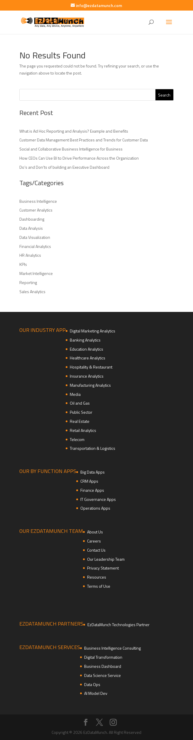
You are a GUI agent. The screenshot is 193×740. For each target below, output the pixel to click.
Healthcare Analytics (87, 358)
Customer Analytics (36, 210)
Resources (96, 577)
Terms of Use (98, 586)
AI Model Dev (95, 693)
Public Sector (81, 412)
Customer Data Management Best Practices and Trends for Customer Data (83, 140)
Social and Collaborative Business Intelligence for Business (71, 149)
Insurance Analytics (87, 376)
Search (164, 95)
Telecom (77, 439)
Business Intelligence (38, 201)
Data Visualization (34, 237)
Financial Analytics (35, 246)
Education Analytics (86, 349)
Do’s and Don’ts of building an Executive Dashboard (64, 167)
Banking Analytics (85, 340)
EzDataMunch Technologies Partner (118, 624)
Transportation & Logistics (92, 448)
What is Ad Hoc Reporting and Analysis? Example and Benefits (73, 131)
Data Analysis (31, 228)
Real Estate (79, 421)
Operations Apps (95, 508)
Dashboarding (31, 219)
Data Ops (92, 684)
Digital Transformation (103, 657)
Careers (94, 541)
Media (75, 394)
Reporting (28, 282)
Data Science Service (102, 675)
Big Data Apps (92, 472)
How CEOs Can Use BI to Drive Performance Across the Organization (79, 158)
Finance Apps (92, 490)
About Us (95, 532)
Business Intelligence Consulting (112, 648)
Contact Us (96, 550)
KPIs (23, 264)
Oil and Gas (80, 403)
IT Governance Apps (98, 499)
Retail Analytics (83, 430)
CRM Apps (89, 481)
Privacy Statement (103, 568)
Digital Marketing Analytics (92, 331)
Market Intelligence (36, 273)
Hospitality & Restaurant (91, 367)
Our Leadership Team (106, 559)
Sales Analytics (32, 291)
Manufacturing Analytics (90, 385)
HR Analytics (30, 255)
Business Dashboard (102, 666)
